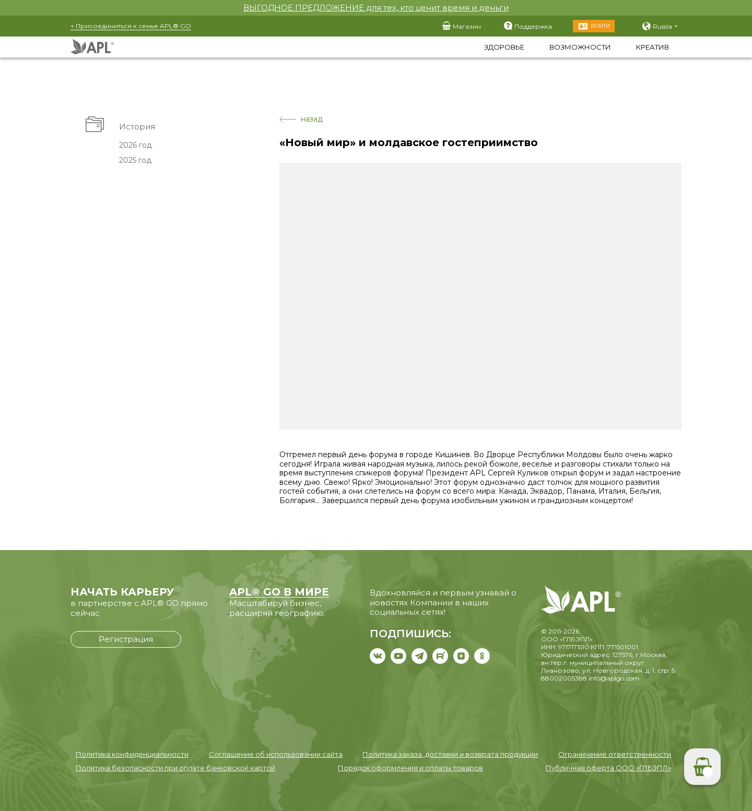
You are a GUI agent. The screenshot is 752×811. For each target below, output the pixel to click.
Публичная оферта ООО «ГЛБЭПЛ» (608, 768)
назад (301, 119)
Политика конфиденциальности (132, 754)
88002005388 (564, 678)
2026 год (135, 145)
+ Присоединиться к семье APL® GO (130, 26)
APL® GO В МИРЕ (279, 592)
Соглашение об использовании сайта (276, 754)
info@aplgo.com (614, 678)
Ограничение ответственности (614, 754)
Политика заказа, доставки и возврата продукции (450, 754)
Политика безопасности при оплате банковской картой (175, 768)
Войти (600, 25)
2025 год (135, 160)
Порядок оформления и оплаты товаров (410, 768)
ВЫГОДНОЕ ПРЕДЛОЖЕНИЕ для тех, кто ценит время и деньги (376, 8)
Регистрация (126, 639)
